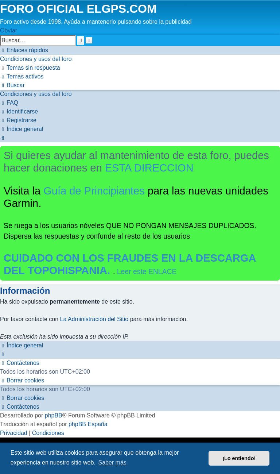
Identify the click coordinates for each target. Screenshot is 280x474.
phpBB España (88, 424)
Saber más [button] (112, 462)
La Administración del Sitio (94, 319)
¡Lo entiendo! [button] (239, 458)
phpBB (53, 415)
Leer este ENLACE (147, 271)
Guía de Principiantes (94, 191)
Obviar (8, 30)
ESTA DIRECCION (149, 168)
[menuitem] (36, 59)
